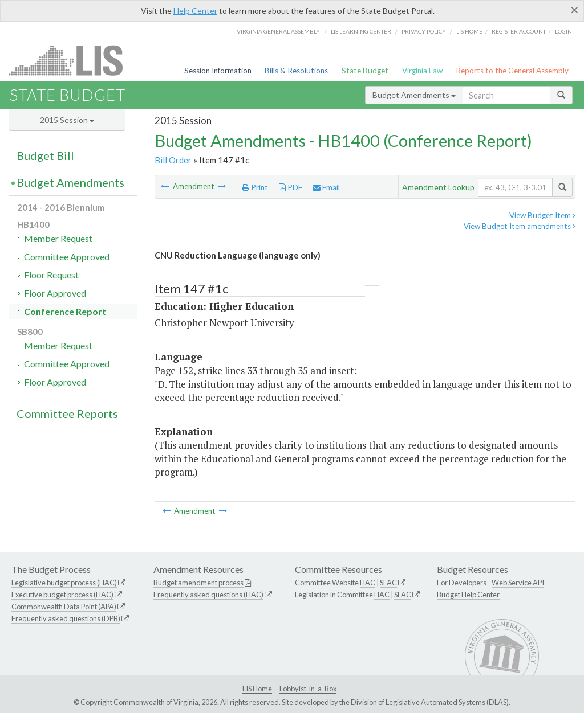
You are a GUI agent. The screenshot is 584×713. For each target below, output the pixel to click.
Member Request (58, 238)
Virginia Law (422, 70)
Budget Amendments (414, 95)
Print (255, 187)
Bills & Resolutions (296, 70)
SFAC (388, 582)
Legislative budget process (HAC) (64, 582)
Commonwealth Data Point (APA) (63, 606)
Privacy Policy (424, 31)
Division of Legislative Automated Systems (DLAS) (430, 702)
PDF (290, 187)
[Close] (574, 9)
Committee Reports (67, 413)
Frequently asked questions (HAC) (208, 594)
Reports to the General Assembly (512, 70)
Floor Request (51, 274)
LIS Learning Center (361, 31)
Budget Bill (45, 155)
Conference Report (65, 311)
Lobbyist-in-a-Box (307, 688)
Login (563, 31)
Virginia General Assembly (278, 31)
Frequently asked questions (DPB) (65, 618)
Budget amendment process (198, 582)
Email (326, 187)
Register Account (519, 31)
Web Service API (518, 582)
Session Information (218, 70)
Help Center (195, 10)
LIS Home (257, 688)
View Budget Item (542, 215)
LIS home (469, 31)
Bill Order (173, 160)
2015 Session (67, 120)
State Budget (365, 70)
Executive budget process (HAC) (62, 594)
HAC (367, 582)
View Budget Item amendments (519, 226)
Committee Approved (67, 256)
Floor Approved (55, 293)
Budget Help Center (468, 594)
